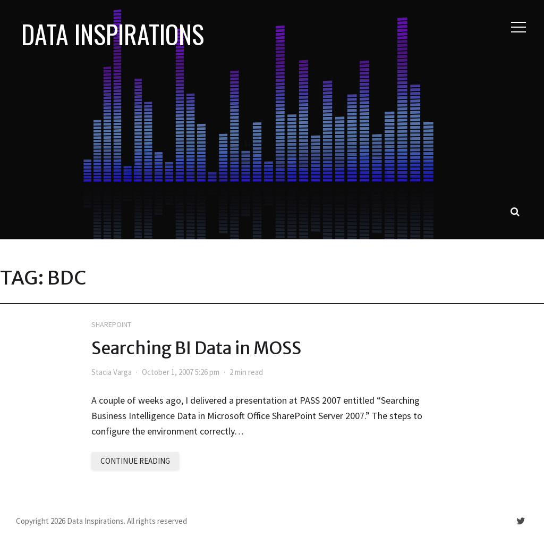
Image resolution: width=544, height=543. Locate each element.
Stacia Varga (111, 372)
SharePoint (111, 324)
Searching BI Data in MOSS (196, 348)
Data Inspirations (112, 34)
